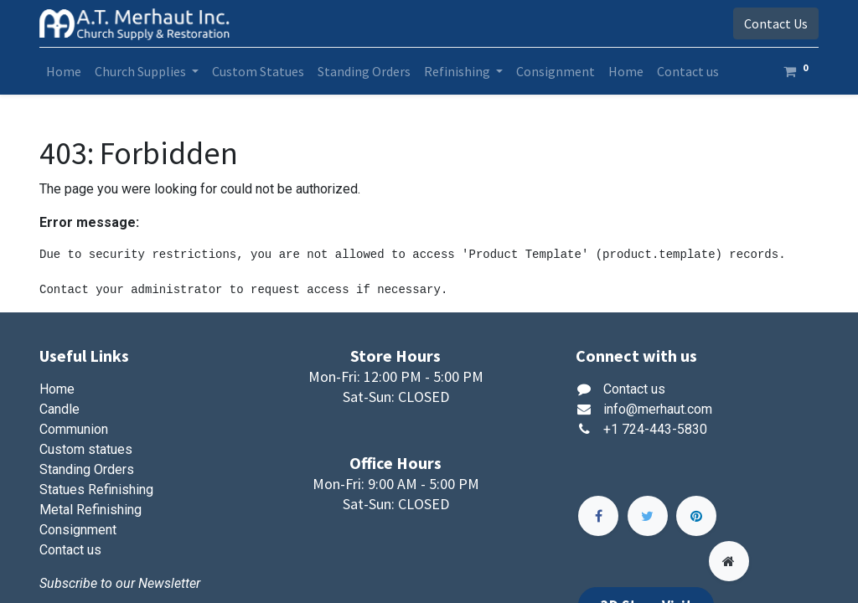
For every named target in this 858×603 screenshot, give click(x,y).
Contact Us (776, 23)
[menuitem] (63, 71)
